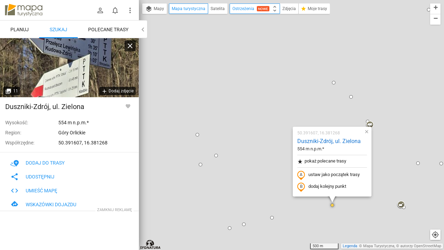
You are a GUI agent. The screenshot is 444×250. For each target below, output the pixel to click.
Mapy (154, 9)
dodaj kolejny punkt (280, 106)
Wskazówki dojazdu (43, 204)
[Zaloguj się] (100, 10)
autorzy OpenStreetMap (420, 246)
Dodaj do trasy (37, 163)
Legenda (350, 246)
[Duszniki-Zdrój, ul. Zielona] (69, 67)
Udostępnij (32, 177)
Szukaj (58, 29)
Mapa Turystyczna (378, 246)
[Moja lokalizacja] (435, 235)
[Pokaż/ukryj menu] (130, 10)
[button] (150, 62)
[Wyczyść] (130, 45)
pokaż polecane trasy (280, 81)
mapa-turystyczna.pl (23, 10)
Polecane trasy (108, 29)
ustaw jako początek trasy (287, 95)
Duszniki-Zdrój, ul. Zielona (288, 61)
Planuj (19, 29)
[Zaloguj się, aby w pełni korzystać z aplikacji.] (128, 106)
